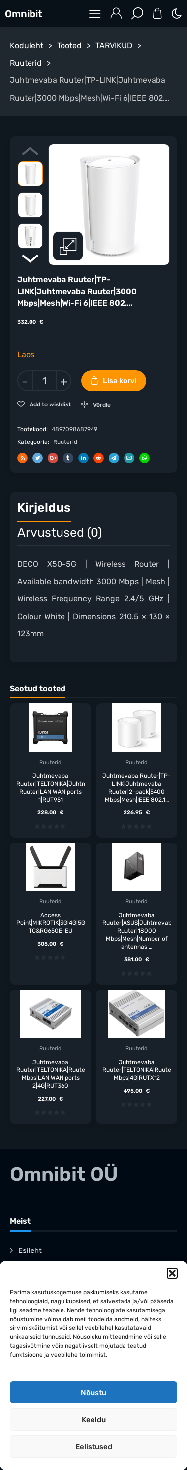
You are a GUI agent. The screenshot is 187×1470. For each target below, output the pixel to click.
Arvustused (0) (59, 532)
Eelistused (93, 1446)
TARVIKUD (113, 45)
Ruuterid (26, 63)
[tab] (44, 509)
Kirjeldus (44, 507)
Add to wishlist (49, 404)
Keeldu (94, 1419)
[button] (172, 1273)
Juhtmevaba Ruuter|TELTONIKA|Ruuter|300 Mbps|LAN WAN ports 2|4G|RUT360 (50, 1073)
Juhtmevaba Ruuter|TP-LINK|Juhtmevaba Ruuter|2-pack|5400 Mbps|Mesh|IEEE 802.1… (136, 787)
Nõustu (93, 1392)
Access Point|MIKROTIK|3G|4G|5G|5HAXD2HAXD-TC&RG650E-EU (50, 922)
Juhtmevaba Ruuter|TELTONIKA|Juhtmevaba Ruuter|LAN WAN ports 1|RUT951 (50, 787)
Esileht (30, 1250)
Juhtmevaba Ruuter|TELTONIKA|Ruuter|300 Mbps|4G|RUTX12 (136, 1069)
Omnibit (23, 14)
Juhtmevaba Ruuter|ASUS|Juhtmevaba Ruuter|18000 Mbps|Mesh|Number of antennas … (136, 930)
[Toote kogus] (44, 380)
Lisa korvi (120, 380)
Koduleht (26, 45)
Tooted (69, 45)
